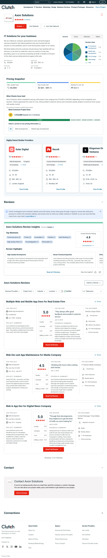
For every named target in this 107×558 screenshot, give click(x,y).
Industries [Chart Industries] (87, 36)
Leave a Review (58, 2)
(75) (22, 157)
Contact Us (5, 542)
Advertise (85, 539)
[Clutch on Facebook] (2, 546)
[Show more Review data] (53, 345)
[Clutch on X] (7, 546)
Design (53, 7)
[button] (12, 291)
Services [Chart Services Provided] (65, 36)
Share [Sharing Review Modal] (99, 302)
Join (102, 2)
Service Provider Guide (90, 543)
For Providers (70, 2)
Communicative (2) (14, 237)
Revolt (55, 149)
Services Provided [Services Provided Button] (11, 291)
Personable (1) (47, 242)
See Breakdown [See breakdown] (87, 245)
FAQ (29, 548)
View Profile (23, 189)
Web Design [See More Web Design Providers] (91, 59)
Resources (90, 7)
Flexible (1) (51, 237)
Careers (31, 535)
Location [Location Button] (52, 291)
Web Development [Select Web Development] (21, 129)
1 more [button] (23, 165)
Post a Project (101, 7)
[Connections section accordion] (53, 513)
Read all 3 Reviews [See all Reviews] (53, 272)
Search (37, 2)
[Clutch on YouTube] (16, 546)
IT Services (38, 7)
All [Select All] (11, 129)
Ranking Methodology (36, 543)
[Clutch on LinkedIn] (20, 546)
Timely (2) (27, 237)
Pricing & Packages (78, 7)
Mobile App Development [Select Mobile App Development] (40, 129)
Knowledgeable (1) (32, 242)
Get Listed (85, 530)
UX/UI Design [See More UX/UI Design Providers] (92, 56)
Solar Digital (22, 149)
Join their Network (52, 26)
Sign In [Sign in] (94, 2)
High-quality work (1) (14, 242)
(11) (96, 157)
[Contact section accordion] (53, 468)
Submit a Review (92, 283)
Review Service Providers (64, 535)
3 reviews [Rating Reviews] (27, 20)
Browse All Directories (62, 530)
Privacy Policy (5, 556)
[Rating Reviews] (18, 19)
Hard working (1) (65, 237)
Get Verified (86, 535)
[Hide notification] (100, 211)
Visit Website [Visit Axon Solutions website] (34, 26)
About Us (31, 530)
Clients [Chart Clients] (98, 36)
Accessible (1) (39, 237)
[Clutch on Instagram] (11, 546)
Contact (19, 26)
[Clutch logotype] (7, 526)
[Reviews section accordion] (53, 202)
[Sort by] (92, 291)
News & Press (33, 539)
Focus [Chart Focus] (76, 36)
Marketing (46, 7)
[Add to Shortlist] (102, 15)
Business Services (63, 7)
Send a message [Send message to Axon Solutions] (21, 493)
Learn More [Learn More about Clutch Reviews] (30, 216)
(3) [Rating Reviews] (93, 241)
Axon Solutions (24, 15)
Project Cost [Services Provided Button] (27, 291)
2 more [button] (60, 165)
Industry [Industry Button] (40, 291)
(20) (59, 157)
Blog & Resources (61, 539)
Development (28, 7)
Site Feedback (6, 538)
